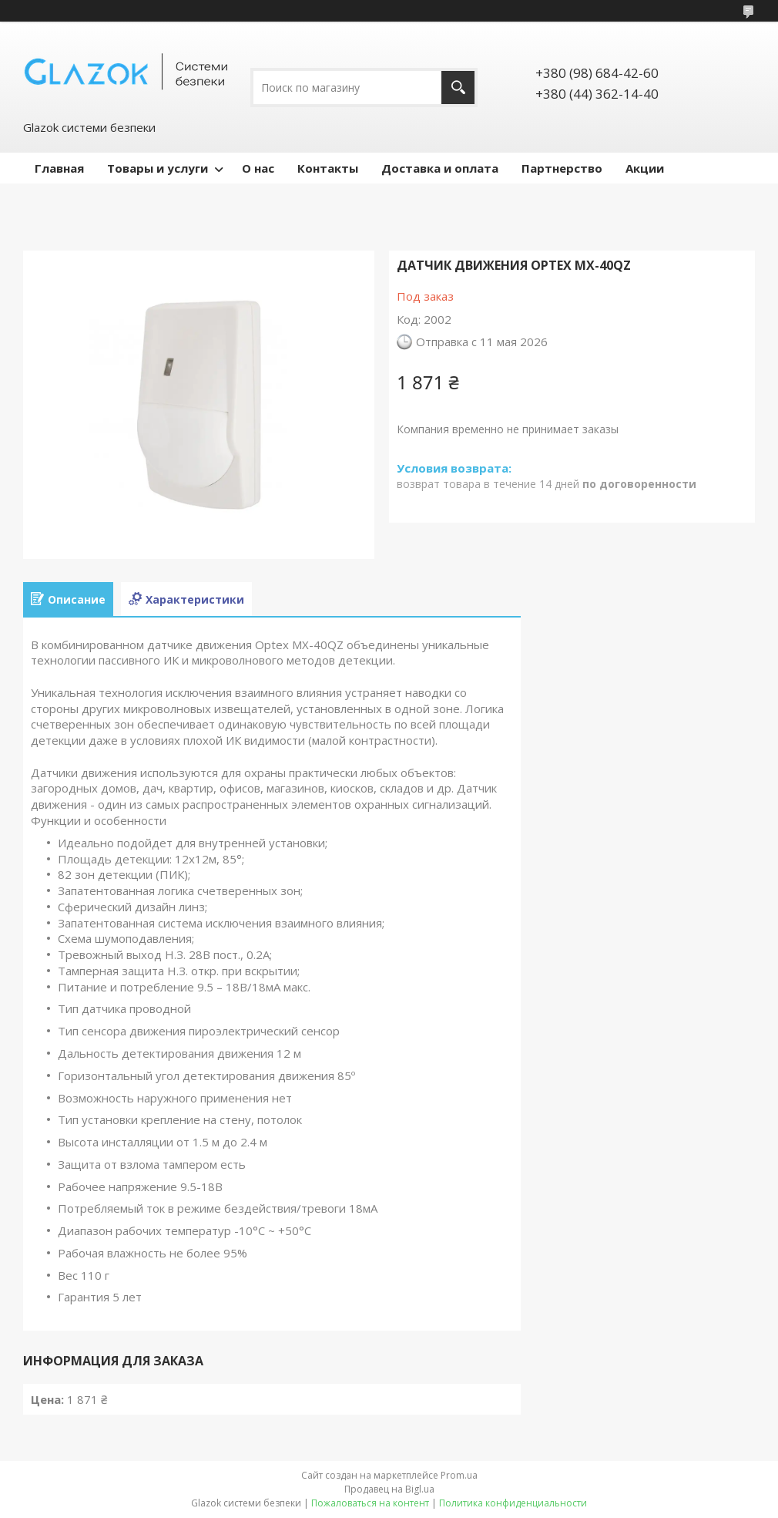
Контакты (327, 168)
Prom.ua (459, 1475)
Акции (644, 168)
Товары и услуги (157, 168)
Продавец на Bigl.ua (389, 1489)
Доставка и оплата (439, 168)
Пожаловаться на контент (370, 1503)
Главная (59, 168)
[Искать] (458, 87)
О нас (258, 168)
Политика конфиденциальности (513, 1503)
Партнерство (561, 168)
